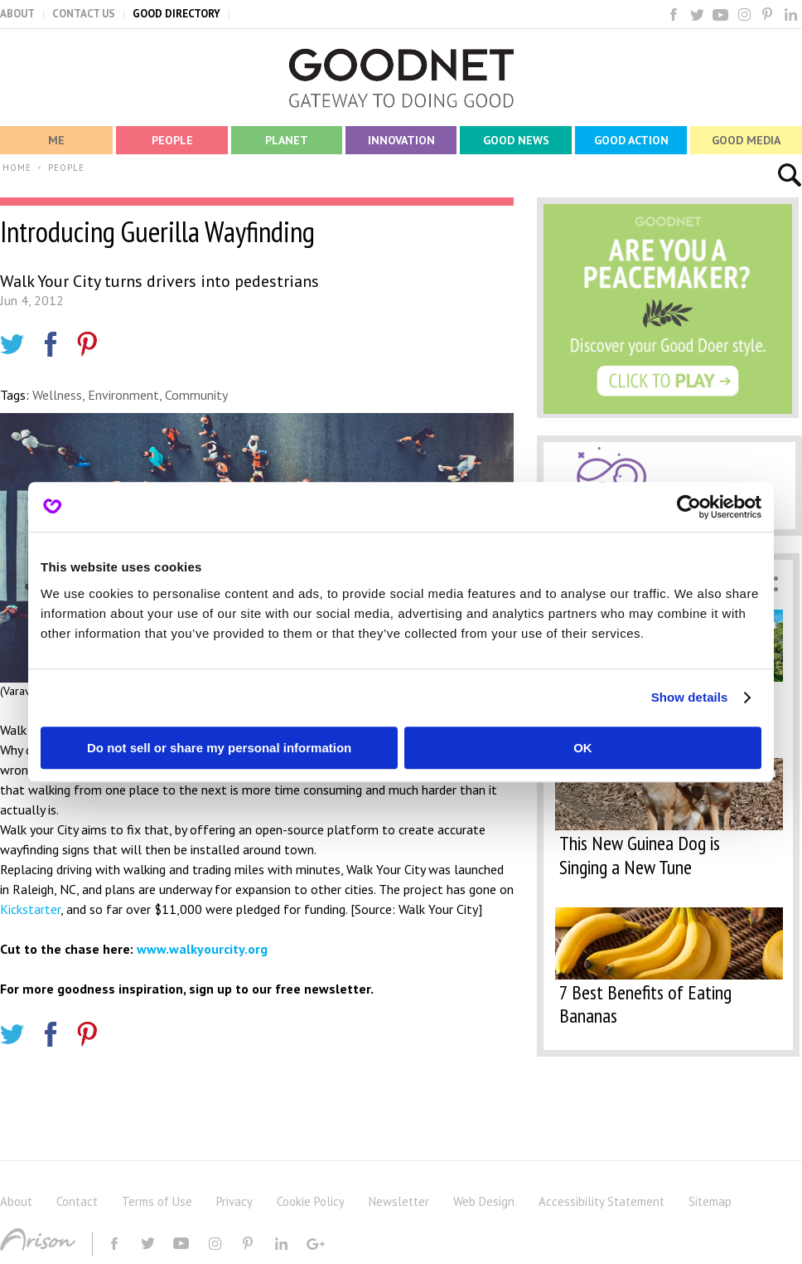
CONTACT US (83, 14)
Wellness (57, 394)
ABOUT (17, 14)
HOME (16, 167)
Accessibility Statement (601, 1201)
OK (582, 748)
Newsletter (399, 1201)
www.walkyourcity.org (202, 949)
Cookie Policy (311, 1201)
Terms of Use (157, 1201)
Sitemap (710, 1201)
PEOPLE (66, 167)
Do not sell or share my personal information (219, 748)
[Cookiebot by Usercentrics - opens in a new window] (688, 506)
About (16, 1201)
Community (196, 394)
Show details (689, 697)
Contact (77, 1201)
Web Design (484, 1201)
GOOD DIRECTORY (176, 14)
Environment (123, 394)
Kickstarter (30, 909)
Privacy (234, 1201)
